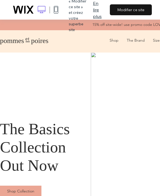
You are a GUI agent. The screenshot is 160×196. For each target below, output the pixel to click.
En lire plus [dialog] (97, 10)
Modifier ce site (130, 9)
